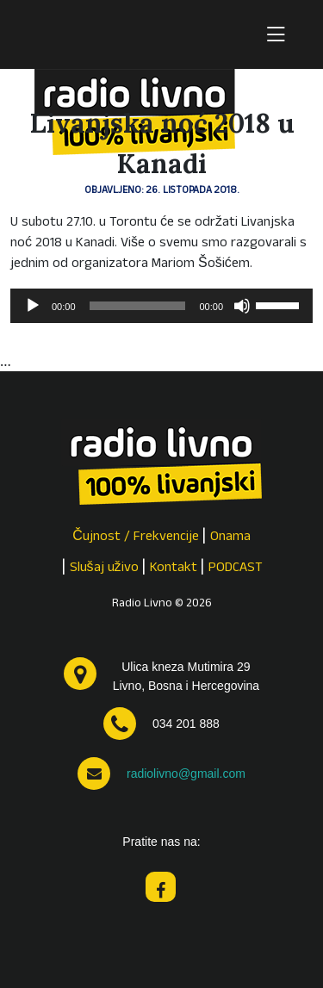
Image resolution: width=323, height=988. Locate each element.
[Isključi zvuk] (242, 305)
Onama (230, 537)
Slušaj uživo (104, 568)
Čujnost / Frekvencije (135, 537)
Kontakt (173, 568)
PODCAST (235, 568)
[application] (161, 306)
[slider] (138, 305)
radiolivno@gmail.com (186, 773)
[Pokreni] (32, 305)
